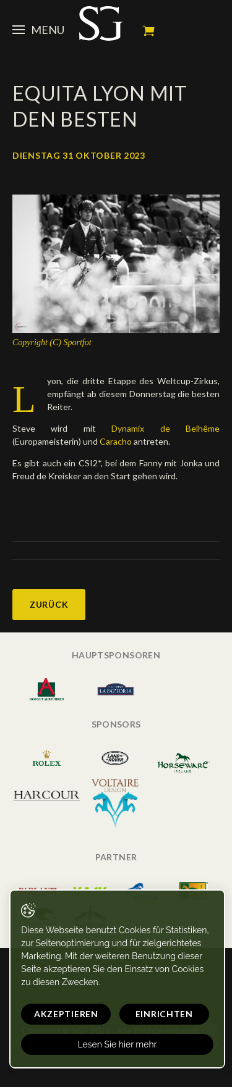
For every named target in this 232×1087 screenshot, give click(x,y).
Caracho (115, 441)
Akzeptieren (66, 1014)
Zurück (49, 604)
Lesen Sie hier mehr (117, 1044)
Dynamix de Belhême (158, 428)
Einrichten (164, 1014)
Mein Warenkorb (148, 31)
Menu (38, 29)
